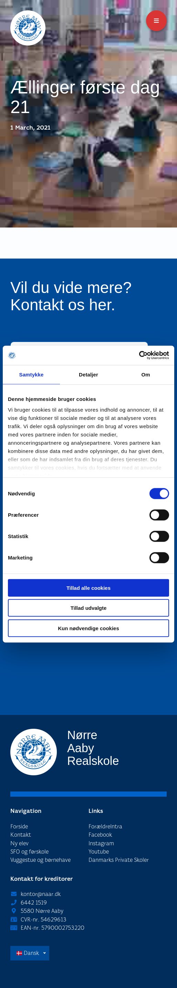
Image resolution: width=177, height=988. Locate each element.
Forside (19, 826)
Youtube (98, 851)
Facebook (100, 834)
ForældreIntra (105, 826)
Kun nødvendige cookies (88, 628)
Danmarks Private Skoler (118, 860)
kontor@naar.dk (41, 894)
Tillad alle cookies (88, 588)
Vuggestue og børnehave (40, 860)
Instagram (101, 843)
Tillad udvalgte (89, 608)
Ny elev (19, 843)
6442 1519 (34, 902)
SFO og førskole (29, 851)
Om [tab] (145, 374)
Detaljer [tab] (88, 374)
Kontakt (20, 834)
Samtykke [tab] (31, 374)
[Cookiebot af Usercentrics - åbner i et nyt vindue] (139, 355)
